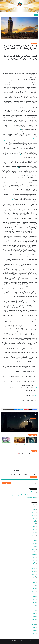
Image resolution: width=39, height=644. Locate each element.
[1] (4, 82)
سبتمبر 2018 (34, 579)
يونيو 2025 (34, 520)
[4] (19, 131)
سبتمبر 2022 (34, 571)
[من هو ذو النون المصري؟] (7, 440)
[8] (36, 387)
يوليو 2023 (34, 555)
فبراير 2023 (34, 563)
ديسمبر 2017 (34, 591)
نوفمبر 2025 (34, 512)
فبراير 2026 (34, 507)
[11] (5, 201)
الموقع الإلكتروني (16, 470)
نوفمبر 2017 (34, 593)
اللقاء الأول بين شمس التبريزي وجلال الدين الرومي (28, 494)
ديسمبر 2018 (34, 574)
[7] (20, 154)
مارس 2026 (34, 506)
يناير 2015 (34, 635)
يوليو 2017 (34, 597)
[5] (33, 138)
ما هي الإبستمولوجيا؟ (33, 491)
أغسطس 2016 (34, 611)
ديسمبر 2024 (34, 529)
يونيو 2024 (34, 538)
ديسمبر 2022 (34, 566)
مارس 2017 (34, 602)
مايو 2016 (34, 616)
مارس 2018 (34, 588)
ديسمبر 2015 (34, 622)
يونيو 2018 (34, 583)
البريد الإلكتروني (34, 470)
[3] (20, 129)
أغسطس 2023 (34, 554)
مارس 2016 (34, 619)
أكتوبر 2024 (34, 532)
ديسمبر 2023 (34, 548)
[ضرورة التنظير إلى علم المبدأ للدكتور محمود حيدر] (31, 440)
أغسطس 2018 (34, 580)
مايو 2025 (34, 521)
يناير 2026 (34, 509)
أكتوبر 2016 (34, 610)
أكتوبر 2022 (34, 569)
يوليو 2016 (34, 613)
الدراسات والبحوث (33, 43)
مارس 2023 (34, 562)
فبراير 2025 (34, 526)
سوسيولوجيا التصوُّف (29, 421)
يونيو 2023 (34, 557)
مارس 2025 (34, 524)
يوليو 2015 (34, 627)
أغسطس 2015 (34, 625)
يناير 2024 (34, 546)
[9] (18, 167)
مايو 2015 (34, 630)
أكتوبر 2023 (34, 551)
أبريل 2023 (34, 560)
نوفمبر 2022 (34, 568)
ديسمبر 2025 (34, 510)
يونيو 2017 (34, 599)
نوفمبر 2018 (34, 576)
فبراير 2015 (34, 633)
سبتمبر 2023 (34, 552)
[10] (12, 199)
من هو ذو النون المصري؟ (9, 443)
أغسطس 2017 (34, 596)
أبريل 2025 (34, 523)
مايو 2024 (34, 540)
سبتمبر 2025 (34, 515)
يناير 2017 (34, 605)
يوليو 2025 (34, 518)
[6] (4, 140)
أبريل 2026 (34, 504)
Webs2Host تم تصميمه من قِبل (12, 640)
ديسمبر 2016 (34, 607)
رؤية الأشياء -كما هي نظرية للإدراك (31, 497)
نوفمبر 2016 (34, 608)
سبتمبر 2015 (34, 624)
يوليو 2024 (34, 537)
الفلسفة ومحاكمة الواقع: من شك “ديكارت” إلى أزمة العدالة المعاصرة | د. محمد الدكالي (23, 495)
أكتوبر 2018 (34, 577)
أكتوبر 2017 (34, 594)
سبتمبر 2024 (34, 534)
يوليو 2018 (34, 582)
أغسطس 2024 (34, 535)
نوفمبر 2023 (34, 549)
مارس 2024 (34, 543)
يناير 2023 (34, 565)
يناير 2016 (34, 621)
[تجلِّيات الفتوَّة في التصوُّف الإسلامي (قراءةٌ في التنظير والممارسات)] (19, 440)
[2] (36, 371)
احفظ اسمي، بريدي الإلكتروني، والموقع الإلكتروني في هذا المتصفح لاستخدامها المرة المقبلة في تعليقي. (21, 474)
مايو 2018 (34, 585)
